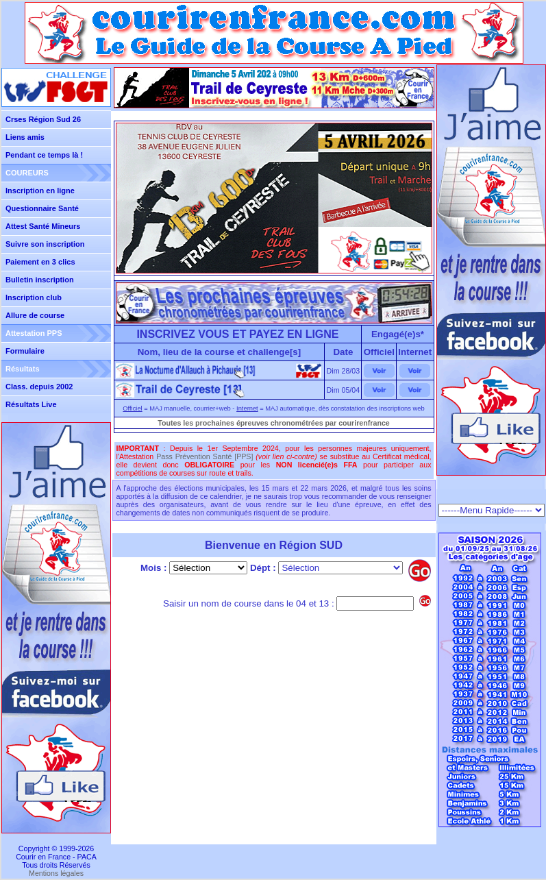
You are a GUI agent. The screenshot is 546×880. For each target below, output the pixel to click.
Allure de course (34, 315)
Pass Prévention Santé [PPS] (204, 456)
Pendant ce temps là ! (44, 155)
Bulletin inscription (39, 280)
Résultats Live (31, 404)
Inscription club (33, 297)
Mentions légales (56, 873)
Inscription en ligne (40, 190)
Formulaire (25, 351)
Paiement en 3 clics (40, 262)
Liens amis (25, 137)
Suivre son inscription (45, 244)
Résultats (22, 369)
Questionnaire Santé (42, 208)
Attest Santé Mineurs (42, 226)
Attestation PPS (33, 333)
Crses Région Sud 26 (43, 119)
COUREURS (27, 173)
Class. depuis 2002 (39, 386)
